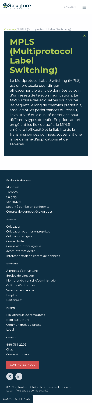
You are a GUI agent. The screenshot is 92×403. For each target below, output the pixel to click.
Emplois (11, 295)
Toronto (12, 192)
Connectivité (15, 241)
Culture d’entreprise (20, 285)
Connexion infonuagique (23, 246)
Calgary (11, 197)
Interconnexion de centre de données (33, 256)
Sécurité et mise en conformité (27, 206)
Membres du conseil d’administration (32, 280)
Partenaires (14, 300)
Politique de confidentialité (31, 390)
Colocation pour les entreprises (28, 231)
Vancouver (14, 202)
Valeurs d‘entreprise (20, 290)
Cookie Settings (16, 399)
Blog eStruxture (18, 319)
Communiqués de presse (23, 324)
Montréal (12, 187)
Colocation (13, 226)
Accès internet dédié (20, 251)
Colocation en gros (19, 236)
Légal (10, 329)
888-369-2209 (16, 344)
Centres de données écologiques (29, 211)
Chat (9, 349)
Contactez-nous (22, 364)
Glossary (10, 29)
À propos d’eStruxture (22, 270)
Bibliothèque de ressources (25, 315)
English (70, 6)
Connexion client (18, 354)
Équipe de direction (20, 275)
